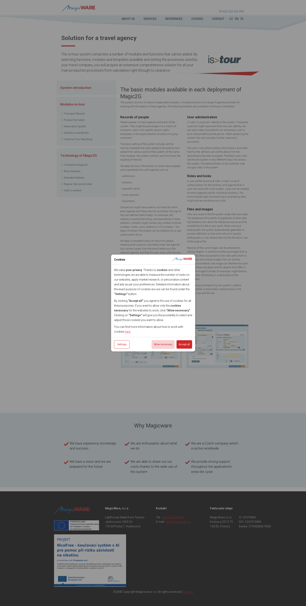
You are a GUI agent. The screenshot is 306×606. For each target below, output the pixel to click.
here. (128, 331)
